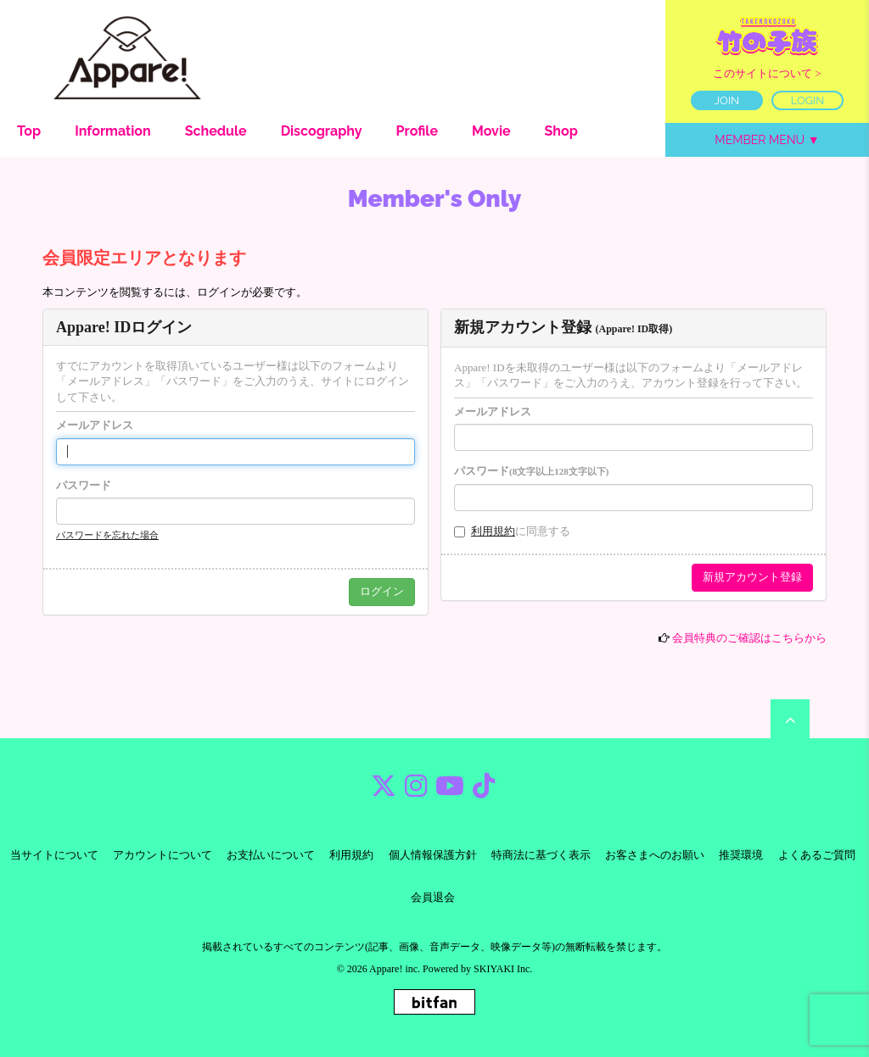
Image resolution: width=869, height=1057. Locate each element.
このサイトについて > (767, 73)
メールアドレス (94, 425)
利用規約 (493, 531)
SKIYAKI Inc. (503, 969)
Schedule (216, 131)
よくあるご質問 (816, 854)
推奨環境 (741, 854)
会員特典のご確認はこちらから (749, 637)
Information (113, 131)
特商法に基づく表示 (541, 854)
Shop (561, 131)
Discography (321, 131)
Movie (491, 131)
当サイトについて (54, 854)
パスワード (83, 485)
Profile (417, 131)
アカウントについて (162, 854)
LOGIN (808, 100)
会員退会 (433, 897)
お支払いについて (271, 854)
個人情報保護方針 (433, 854)
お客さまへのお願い (654, 854)
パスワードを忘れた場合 (107, 535)
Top (29, 131)
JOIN (727, 100)
